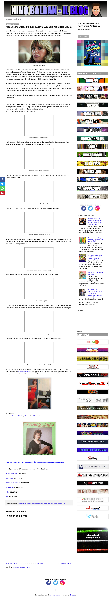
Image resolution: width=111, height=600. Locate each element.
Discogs (27, 416)
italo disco (54, 503)
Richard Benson (11, 473)
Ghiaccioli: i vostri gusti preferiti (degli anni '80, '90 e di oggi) (95, 239)
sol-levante (35, 416)
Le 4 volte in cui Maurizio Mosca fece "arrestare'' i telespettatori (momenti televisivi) (95, 293)
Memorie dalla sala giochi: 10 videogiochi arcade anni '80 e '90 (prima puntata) (95, 221)
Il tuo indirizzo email (84, 29)
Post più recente (11, 563)
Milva (7, 492)
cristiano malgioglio (37, 503)
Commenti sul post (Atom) (21, 567)
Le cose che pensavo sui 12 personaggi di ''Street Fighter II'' (95, 257)
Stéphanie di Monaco (13, 483)
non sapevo (61, 503)
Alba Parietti (10, 487)
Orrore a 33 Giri (17, 416)
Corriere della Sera (24, 371)
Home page (39, 563)
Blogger (72, 595)
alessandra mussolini (24, 503)
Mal (7, 496)
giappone (47, 503)
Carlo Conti (9, 478)
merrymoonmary (55, 595)
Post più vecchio (66, 563)
